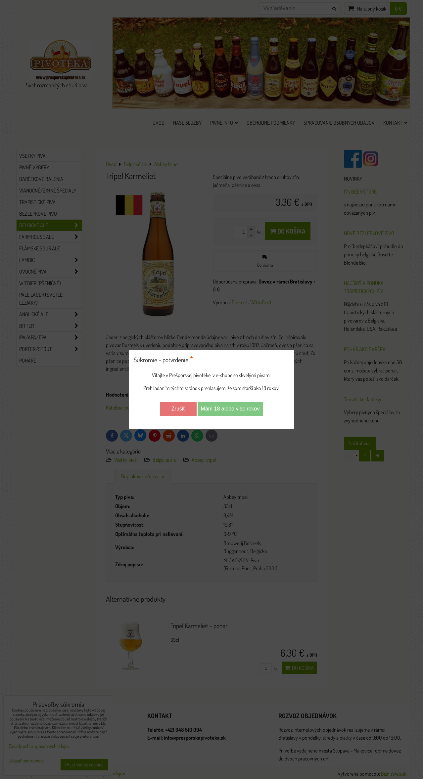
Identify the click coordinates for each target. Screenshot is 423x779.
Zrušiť (178, 408)
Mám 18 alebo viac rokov (230, 408)
